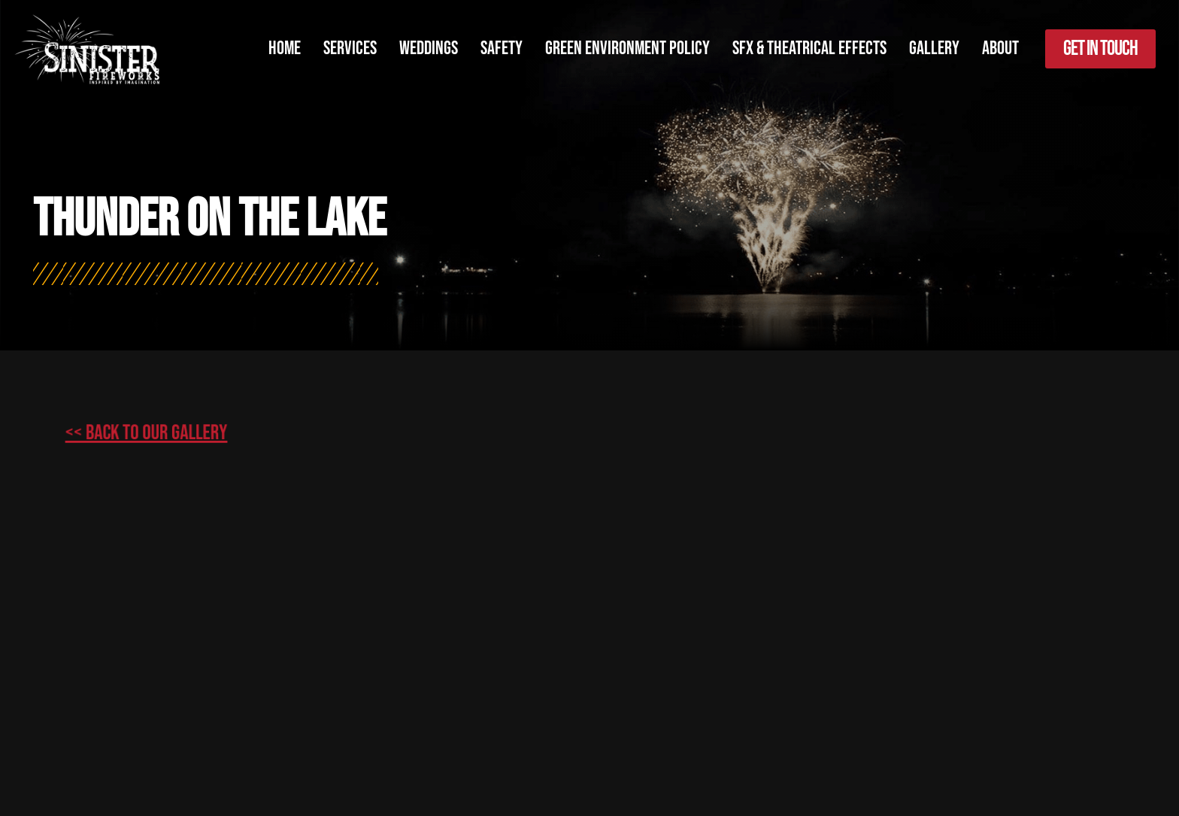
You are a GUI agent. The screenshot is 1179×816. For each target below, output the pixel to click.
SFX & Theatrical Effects (809, 48)
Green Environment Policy (627, 48)
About (1000, 48)
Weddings (428, 48)
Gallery (934, 48)
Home (284, 48)
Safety (501, 48)
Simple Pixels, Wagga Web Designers (494, 756)
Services (350, 48)
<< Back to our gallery (182, 412)
